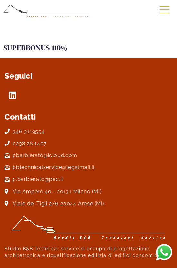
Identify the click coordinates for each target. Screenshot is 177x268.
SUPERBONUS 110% (35, 47)
